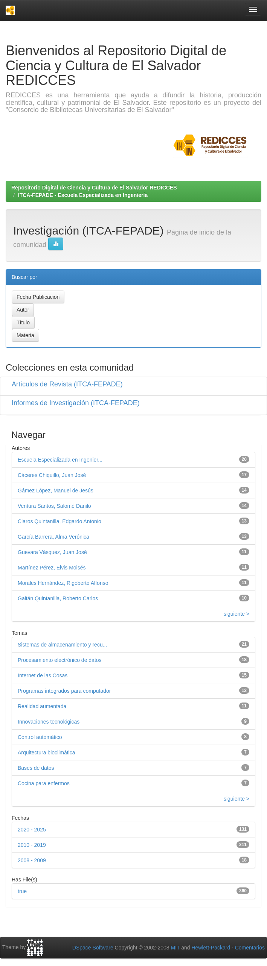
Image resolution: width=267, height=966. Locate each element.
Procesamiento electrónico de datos (60, 660)
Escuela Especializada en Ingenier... (60, 460)
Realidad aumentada (42, 706)
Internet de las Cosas (42, 675)
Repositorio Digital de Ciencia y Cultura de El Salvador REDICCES (94, 188)
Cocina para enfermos (44, 783)
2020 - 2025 (32, 830)
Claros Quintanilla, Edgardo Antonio (59, 521)
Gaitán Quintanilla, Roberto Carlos (58, 598)
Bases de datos (36, 768)
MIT (175, 948)
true (22, 891)
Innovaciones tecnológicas (48, 722)
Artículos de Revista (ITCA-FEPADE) (67, 384)
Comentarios (250, 948)
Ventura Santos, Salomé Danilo (54, 506)
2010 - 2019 (32, 845)
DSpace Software (92, 948)
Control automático (40, 737)
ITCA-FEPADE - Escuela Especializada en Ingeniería (83, 195)
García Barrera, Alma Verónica (53, 537)
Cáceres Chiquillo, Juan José (52, 475)
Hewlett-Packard (210, 948)
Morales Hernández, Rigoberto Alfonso (63, 583)
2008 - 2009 (32, 860)
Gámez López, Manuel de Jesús (55, 491)
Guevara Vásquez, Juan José (52, 552)
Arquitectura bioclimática (46, 752)
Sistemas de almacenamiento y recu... (62, 645)
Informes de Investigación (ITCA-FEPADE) (76, 403)
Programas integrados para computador (64, 691)
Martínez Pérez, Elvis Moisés (52, 568)
